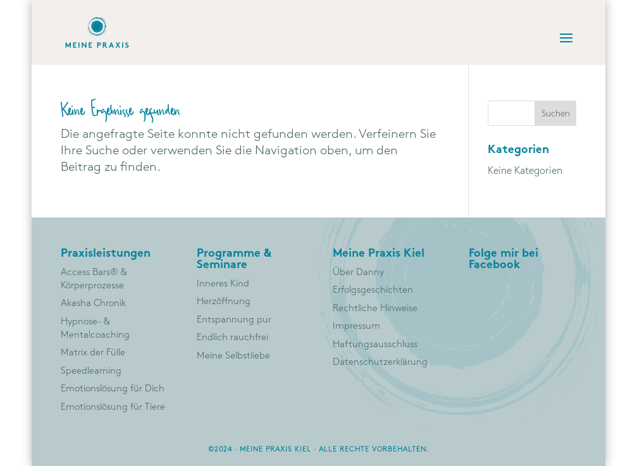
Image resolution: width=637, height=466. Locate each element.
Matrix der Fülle (93, 352)
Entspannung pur (234, 320)
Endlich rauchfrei (232, 337)
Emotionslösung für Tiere (113, 407)
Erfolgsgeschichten (373, 290)
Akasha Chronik (93, 303)
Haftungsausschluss (375, 344)
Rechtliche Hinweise (375, 308)
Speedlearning (91, 371)
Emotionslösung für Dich (112, 388)
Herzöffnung (223, 301)
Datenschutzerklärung (380, 362)
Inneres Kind (223, 283)
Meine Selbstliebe (233, 356)
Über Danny (358, 272)
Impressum (356, 326)
